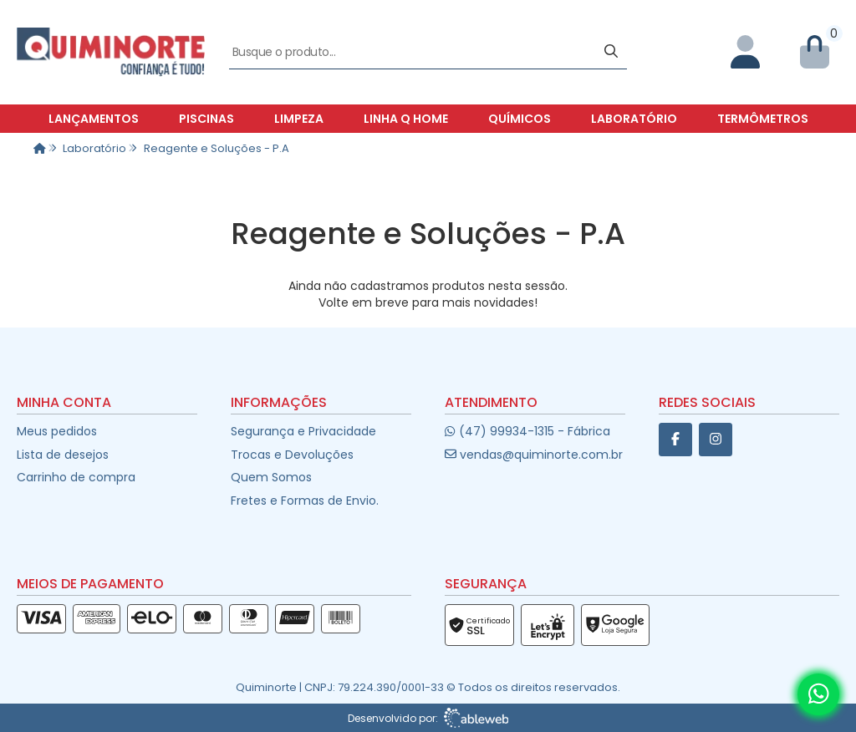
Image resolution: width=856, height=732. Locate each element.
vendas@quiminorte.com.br (534, 454)
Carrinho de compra (76, 477)
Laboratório (634, 118)
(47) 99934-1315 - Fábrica (527, 431)
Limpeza (299, 118)
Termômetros (762, 118)
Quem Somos (271, 477)
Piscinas (206, 118)
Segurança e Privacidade (303, 431)
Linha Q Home (406, 118)
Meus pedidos (57, 431)
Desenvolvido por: (428, 718)
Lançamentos (93, 118)
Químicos (519, 118)
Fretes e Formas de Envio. (305, 500)
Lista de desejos (63, 454)
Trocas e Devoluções (292, 454)
